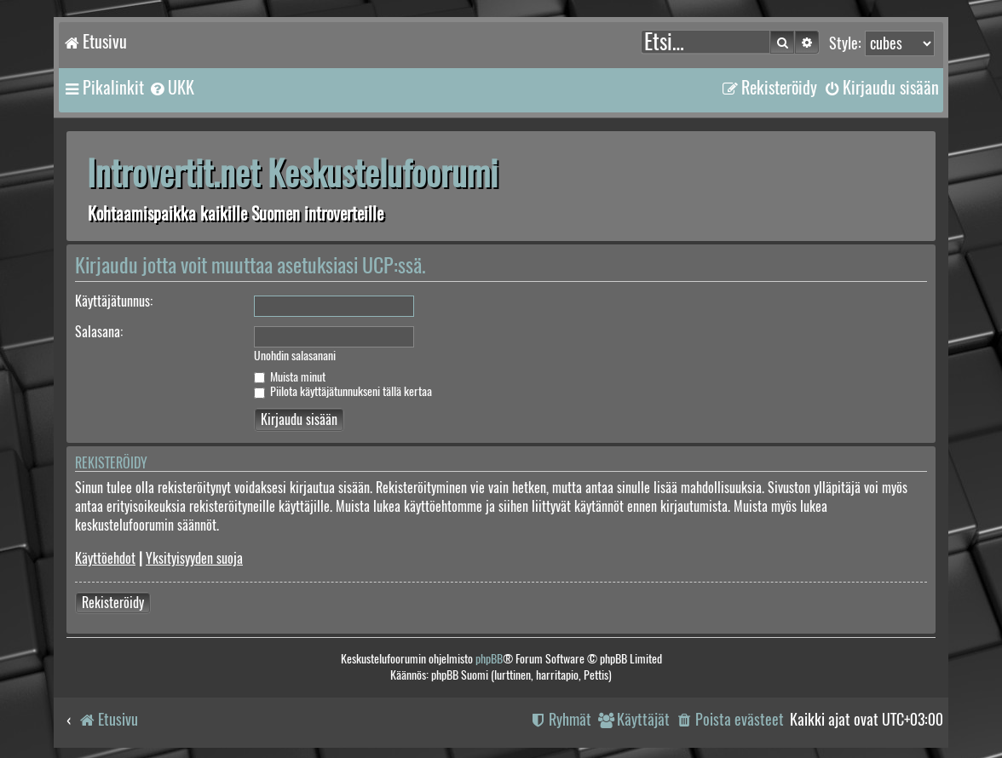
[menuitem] (171, 87)
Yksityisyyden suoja (194, 558)
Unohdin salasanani (295, 356)
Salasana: (99, 332)
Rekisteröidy (113, 603)
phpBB (489, 659)
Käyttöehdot (105, 558)
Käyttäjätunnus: (114, 301)
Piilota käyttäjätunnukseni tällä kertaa (343, 391)
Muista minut (289, 377)
